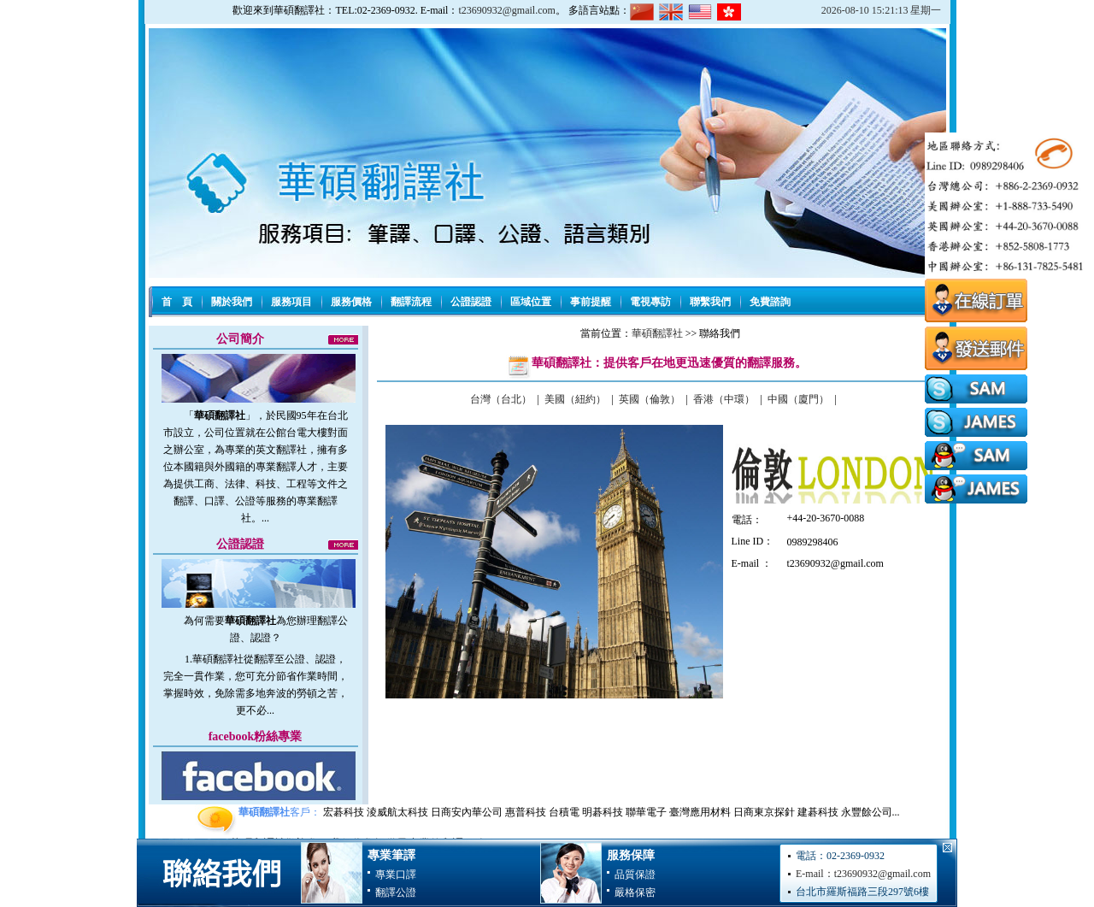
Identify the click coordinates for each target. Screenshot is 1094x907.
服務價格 (351, 302)
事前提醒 (590, 302)
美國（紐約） (575, 399)
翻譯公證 (395, 892)
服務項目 (291, 302)
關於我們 (231, 302)
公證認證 (470, 302)
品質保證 (635, 874)
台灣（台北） (501, 399)
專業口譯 (395, 874)
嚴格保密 (635, 892)
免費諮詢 (770, 302)
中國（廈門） (798, 399)
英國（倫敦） (649, 399)
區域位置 (530, 302)
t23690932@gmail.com (506, 10)
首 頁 (177, 302)
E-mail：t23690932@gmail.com (863, 874)
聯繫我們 (710, 302)
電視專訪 (650, 302)
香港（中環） (724, 399)
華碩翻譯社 (657, 333)
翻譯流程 (411, 302)
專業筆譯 (391, 855)
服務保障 (631, 855)
